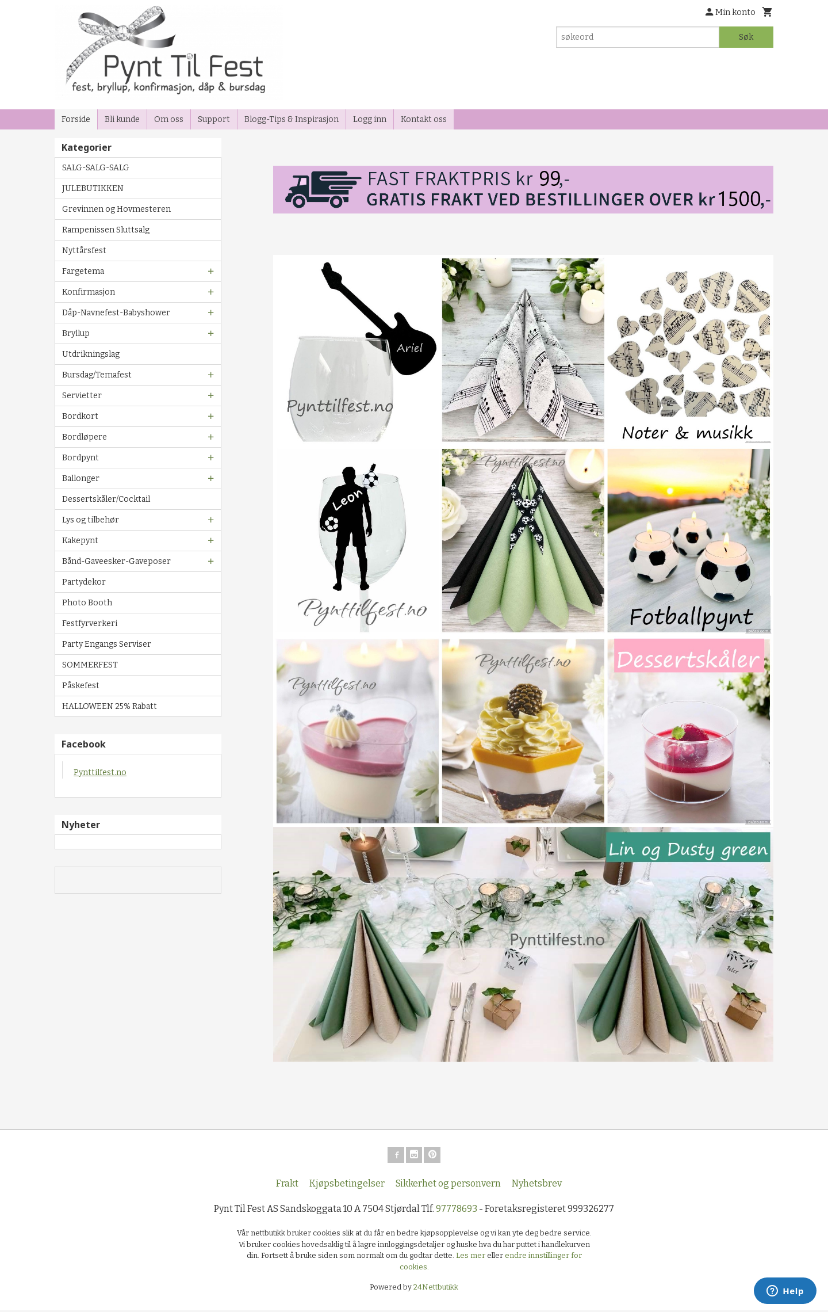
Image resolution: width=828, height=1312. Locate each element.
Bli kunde (122, 119)
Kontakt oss (424, 119)
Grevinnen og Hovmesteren (116, 209)
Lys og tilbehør (90, 520)
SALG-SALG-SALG (95, 168)
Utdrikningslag (91, 354)
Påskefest (80, 686)
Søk (746, 37)
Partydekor (84, 582)
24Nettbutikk (435, 1289)
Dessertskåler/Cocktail (106, 499)
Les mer (471, 1257)
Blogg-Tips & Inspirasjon (291, 119)
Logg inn (369, 119)
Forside (76, 119)
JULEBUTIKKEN (93, 188)
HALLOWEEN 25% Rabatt (109, 706)
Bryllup (76, 333)
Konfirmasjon (88, 292)
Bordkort (80, 416)
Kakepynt (80, 541)
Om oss (168, 119)
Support (214, 119)
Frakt (287, 1185)
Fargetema (83, 271)
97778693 (456, 1211)
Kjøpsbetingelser (347, 1185)
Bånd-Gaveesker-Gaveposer (116, 561)
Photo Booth (87, 603)
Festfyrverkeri (89, 623)
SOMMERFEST (90, 665)
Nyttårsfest (84, 250)
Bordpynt (80, 458)
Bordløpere (84, 437)
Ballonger (80, 478)
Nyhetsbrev (537, 1185)
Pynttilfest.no (100, 772)
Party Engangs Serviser (106, 644)
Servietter (82, 396)
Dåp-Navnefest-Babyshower (116, 313)
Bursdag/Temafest (97, 375)
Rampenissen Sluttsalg (106, 230)
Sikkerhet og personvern (448, 1185)
